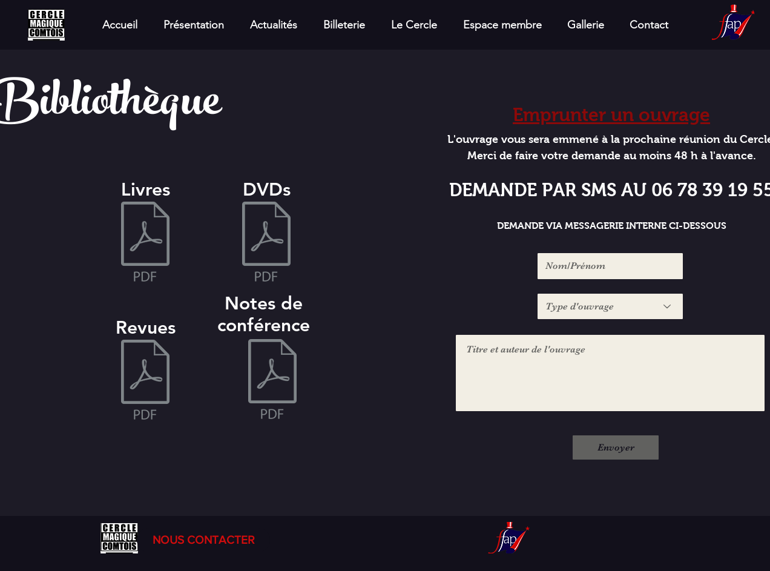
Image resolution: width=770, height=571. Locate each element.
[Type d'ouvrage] (610, 306)
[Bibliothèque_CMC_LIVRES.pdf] (145, 242)
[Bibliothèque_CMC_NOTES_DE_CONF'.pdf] (272, 380)
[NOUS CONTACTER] (203, 540)
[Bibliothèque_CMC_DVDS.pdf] (266, 242)
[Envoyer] (616, 447)
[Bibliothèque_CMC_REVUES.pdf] (145, 380)
